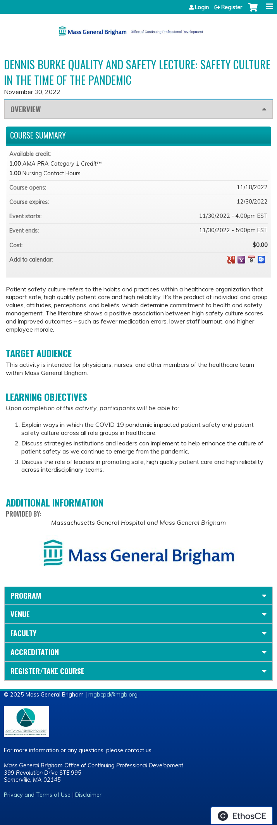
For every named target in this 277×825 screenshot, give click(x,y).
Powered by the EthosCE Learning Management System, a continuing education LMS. (241, 815)
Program (25, 595)
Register (231, 7)
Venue (20, 614)
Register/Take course (47, 670)
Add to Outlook (261, 260)
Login (202, 7)
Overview (25, 109)
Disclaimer (88, 794)
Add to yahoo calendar (241, 260)
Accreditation (34, 651)
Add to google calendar (231, 260)
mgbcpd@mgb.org (113, 694)
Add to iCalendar (251, 259)
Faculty (23, 632)
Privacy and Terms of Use (37, 794)
